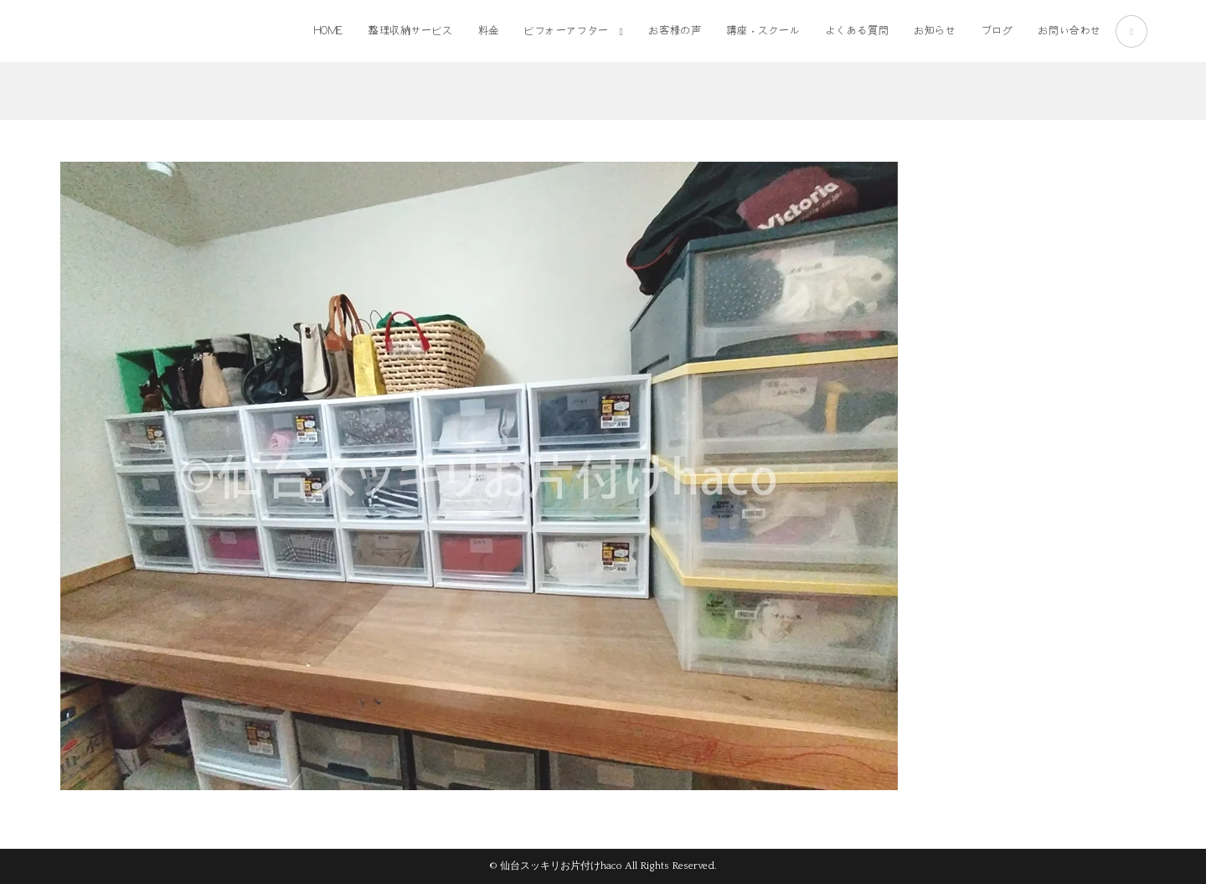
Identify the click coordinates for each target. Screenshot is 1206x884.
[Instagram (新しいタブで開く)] (1131, 31)
